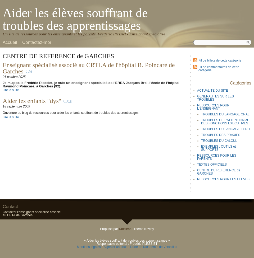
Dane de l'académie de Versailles (153, 247)
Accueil (10, 42)
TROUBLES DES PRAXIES (220, 135)
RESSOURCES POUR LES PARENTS (216, 157)
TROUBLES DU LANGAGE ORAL (225, 114)
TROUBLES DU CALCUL (219, 141)
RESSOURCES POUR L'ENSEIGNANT (213, 107)
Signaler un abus (115, 247)
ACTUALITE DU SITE (212, 90)
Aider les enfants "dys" (32, 100)
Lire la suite (11, 90)
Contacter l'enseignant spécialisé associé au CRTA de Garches (32, 213)
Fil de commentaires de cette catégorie (218, 68)
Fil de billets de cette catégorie (219, 60)
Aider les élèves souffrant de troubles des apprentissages (75, 19)
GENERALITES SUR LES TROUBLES (215, 98)
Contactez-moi (36, 42)
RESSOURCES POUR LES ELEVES (223, 179)
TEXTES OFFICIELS (212, 164)
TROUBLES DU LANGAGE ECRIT (225, 129)
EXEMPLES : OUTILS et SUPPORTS (218, 148)
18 (70, 102)
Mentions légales (89, 247)
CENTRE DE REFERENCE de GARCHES (218, 171)
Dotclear (125, 229)
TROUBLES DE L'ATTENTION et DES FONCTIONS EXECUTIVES (224, 121)
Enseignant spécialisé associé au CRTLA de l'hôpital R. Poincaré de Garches (89, 68)
